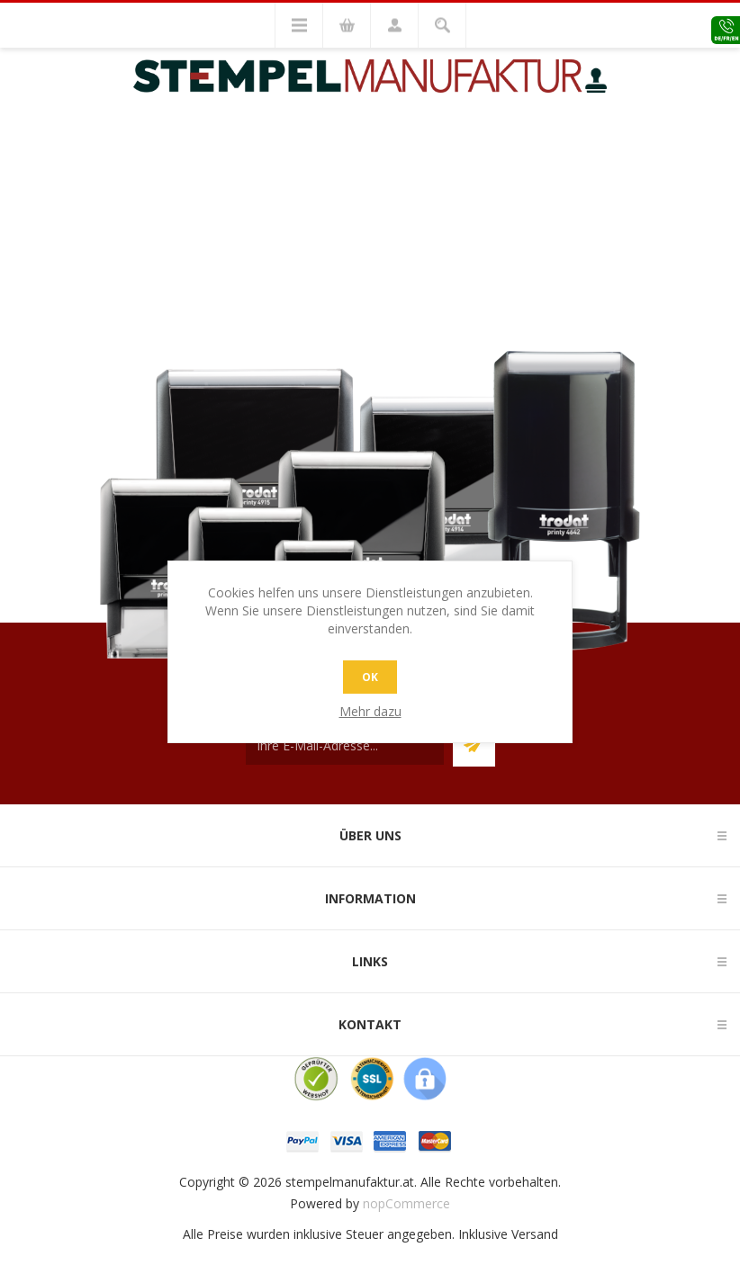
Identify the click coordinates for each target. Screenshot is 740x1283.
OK (370, 677)
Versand (534, 1234)
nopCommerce (406, 1203)
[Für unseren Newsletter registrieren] (345, 745)
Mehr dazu (370, 711)
